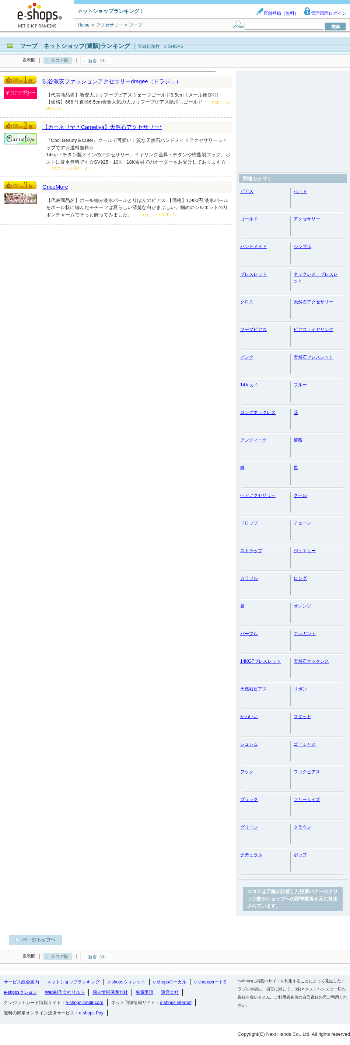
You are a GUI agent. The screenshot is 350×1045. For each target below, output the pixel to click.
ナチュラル (251, 854)
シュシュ (249, 744)
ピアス (246, 191)
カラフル (249, 578)
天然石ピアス (253, 689)
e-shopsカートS (210, 982)
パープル (249, 633)
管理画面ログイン (325, 13)
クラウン (302, 827)
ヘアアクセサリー (258, 495)
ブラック (249, 799)
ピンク (246, 357)
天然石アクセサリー (313, 301)
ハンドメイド (253, 246)
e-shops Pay (91, 1013)
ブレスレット (253, 274)
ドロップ (249, 523)
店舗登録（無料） (277, 13)
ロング (300, 578)
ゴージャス (305, 744)
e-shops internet (176, 1002)
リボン (300, 689)
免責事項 (144, 992)
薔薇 (298, 440)
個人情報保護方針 (110, 992)
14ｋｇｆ (249, 384)
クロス (246, 301)
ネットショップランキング (73, 982)
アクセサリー (307, 219)
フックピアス (307, 771)
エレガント (305, 633)
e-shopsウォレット (127, 982)
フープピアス (253, 329)
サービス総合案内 (21, 982)
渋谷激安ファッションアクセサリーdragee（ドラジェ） (111, 81)
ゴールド (249, 219)
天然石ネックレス (311, 661)
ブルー (300, 384)
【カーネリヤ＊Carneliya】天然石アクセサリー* (102, 127)
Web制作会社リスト (65, 992)
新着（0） (98, 60)
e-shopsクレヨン (20, 992)
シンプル (302, 246)
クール (300, 495)
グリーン (249, 827)
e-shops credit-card (85, 1002)
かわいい (249, 716)
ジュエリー (305, 550)
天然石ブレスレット (313, 357)
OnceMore (55, 187)
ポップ (300, 854)
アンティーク (253, 440)
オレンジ (302, 606)
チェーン (302, 523)
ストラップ (251, 550)
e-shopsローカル (170, 982)
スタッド (302, 716)
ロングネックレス (258, 412)
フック (246, 771)
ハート (300, 191)
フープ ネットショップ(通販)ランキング (75, 46)
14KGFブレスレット (260, 661)
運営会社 (170, 992)
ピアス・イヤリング (313, 329)
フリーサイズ (307, 799)
